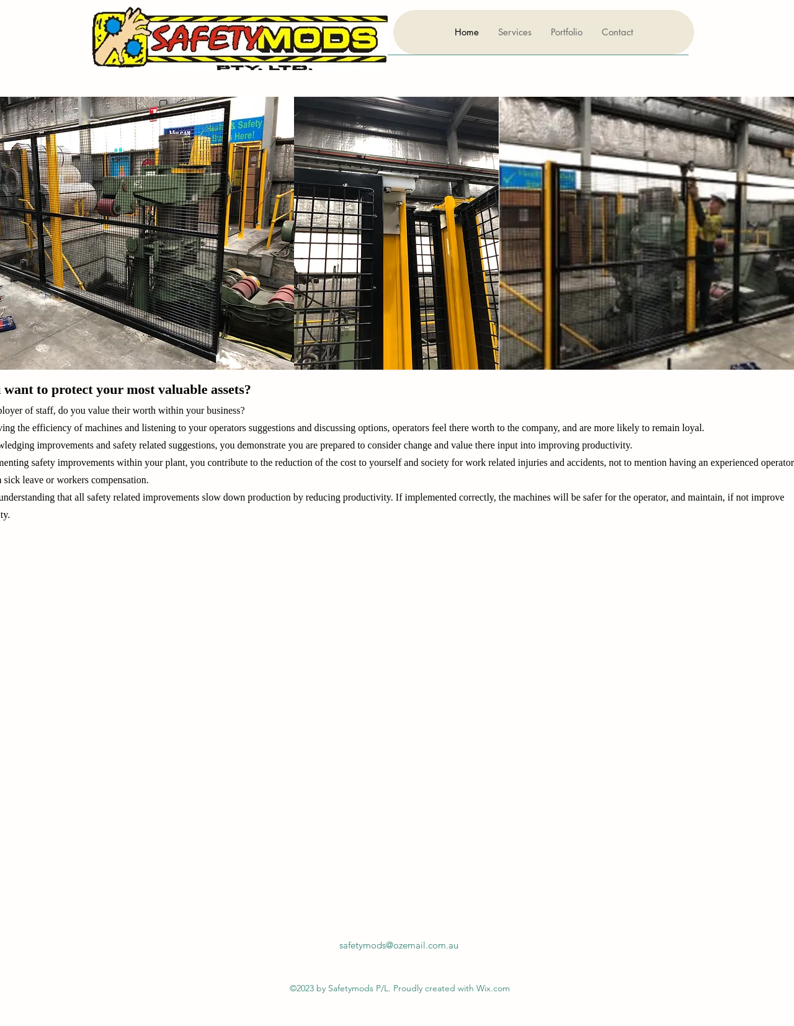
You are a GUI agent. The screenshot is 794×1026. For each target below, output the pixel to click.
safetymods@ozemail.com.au (398, 945)
